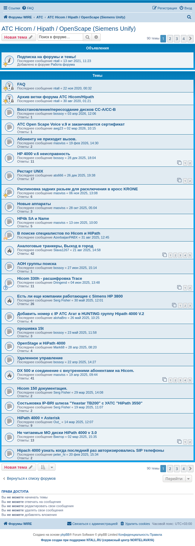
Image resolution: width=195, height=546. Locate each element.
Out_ (57, 422)
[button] (190, 38)
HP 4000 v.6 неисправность (43, 153)
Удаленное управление (40, 358)
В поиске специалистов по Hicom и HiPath (58, 233)
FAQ (21, 84)
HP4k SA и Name (33, 218)
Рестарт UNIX (30, 171)
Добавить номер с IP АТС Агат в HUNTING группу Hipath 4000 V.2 (80, 313)
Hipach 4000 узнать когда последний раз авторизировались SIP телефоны (90, 450)
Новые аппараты (34, 203)
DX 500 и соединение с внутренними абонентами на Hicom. (75, 370)
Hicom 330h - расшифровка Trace (49, 278)
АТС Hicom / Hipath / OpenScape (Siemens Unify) (69, 28)
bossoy (58, 113)
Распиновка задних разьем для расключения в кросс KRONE (77, 189)
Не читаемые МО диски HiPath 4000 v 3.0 (57, 432)
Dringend (60, 282)
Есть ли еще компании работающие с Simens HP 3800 (70, 296)
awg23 (58, 128)
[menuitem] (28, 8)
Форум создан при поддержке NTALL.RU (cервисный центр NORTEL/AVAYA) (97, 540)
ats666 (58, 175)
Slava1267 (61, 250)
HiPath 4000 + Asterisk (38, 418)
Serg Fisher (62, 300)
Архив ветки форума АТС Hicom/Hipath (55, 97)
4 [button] (184, 38)
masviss (59, 143)
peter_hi (59, 454)
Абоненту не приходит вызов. (47, 139)
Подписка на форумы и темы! (46, 57)
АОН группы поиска (36, 263)
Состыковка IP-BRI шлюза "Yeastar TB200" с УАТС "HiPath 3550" (80, 403)
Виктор (58, 436)
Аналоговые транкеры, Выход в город (55, 246)
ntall (56, 61)
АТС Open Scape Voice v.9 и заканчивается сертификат (71, 124)
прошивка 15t (30, 328)
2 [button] (170, 38)
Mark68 (58, 347)
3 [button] (177, 38)
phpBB (65, 534)
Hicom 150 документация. (42, 388)
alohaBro (60, 318)
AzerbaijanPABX (65, 237)
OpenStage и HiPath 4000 (41, 343)
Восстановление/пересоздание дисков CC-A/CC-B (66, 109)
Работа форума (63, 64)
